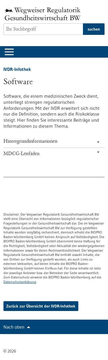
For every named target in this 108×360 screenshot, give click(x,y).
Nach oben (13, 327)
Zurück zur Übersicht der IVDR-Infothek (40, 306)
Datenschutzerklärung (19, 282)
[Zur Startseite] (44, 14)
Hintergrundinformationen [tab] (51, 141)
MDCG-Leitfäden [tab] (51, 154)
